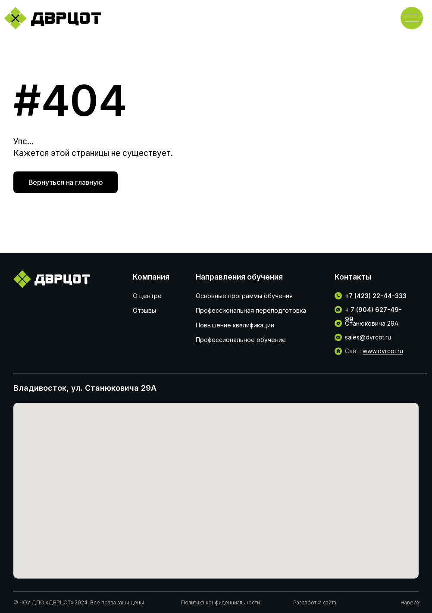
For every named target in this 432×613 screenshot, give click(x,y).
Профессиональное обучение (241, 339)
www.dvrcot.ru (383, 351)
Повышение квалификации (235, 325)
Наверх (410, 602)
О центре (147, 295)
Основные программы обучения (244, 295)
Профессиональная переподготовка (251, 310)
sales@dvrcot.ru (368, 337)
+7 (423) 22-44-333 (376, 295)
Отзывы (144, 310)
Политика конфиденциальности (220, 602)
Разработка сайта (314, 602)
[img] (52, 18)
